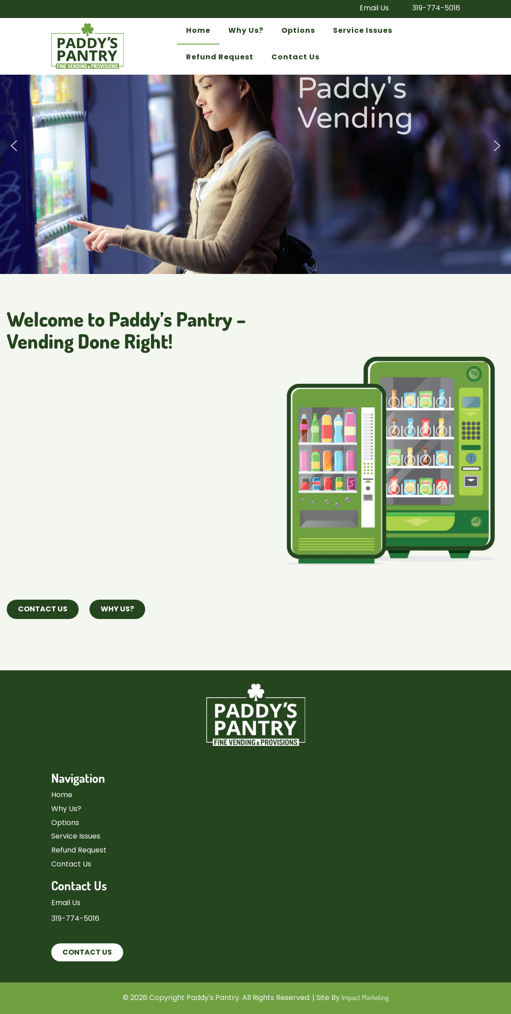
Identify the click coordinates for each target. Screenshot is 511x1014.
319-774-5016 (434, 9)
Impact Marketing (365, 997)
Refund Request (219, 57)
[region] (255, 146)
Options (298, 31)
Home (198, 31)
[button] (14, 146)
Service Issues (362, 31)
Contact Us (295, 57)
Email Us (372, 9)
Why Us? (245, 31)
